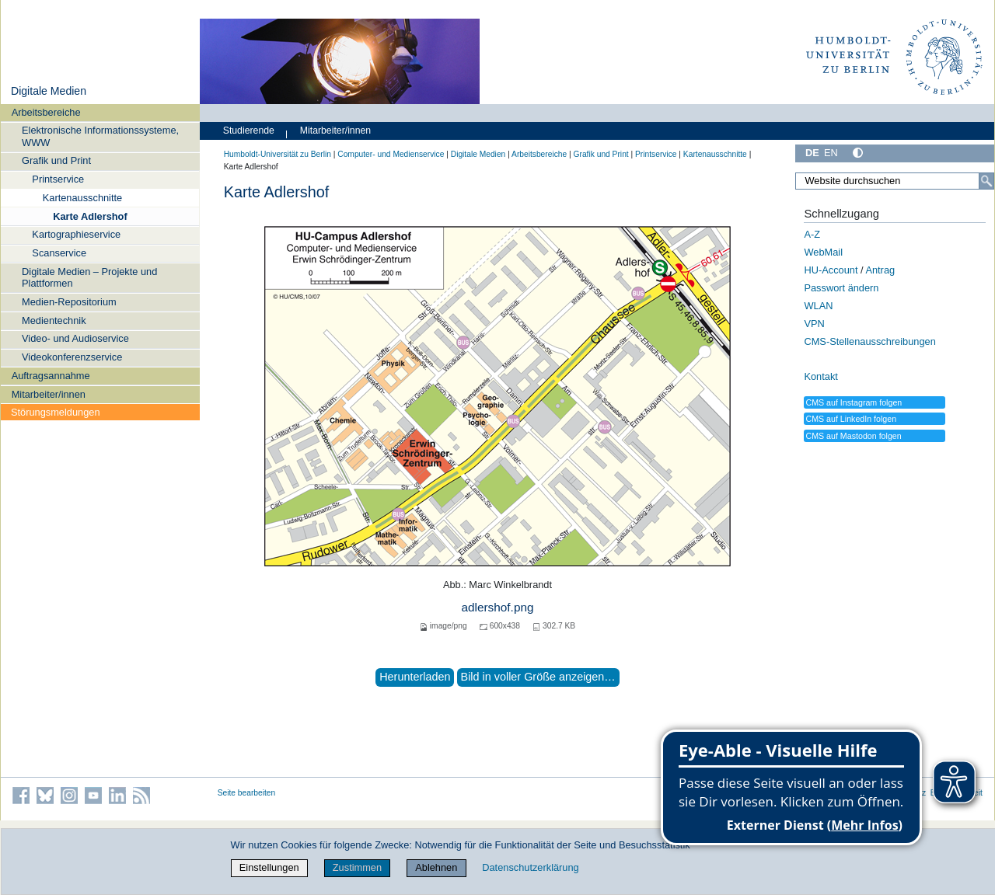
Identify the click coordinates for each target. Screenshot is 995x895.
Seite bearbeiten (247, 793)
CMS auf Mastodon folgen (853, 436)
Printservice (58, 179)
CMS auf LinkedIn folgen (850, 418)
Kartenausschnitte (82, 198)
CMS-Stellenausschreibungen (869, 341)
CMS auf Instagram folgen (853, 402)
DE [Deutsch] (812, 152)
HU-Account (830, 270)
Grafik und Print (56, 160)
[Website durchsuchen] (894, 181)
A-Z (812, 234)
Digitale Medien (48, 91)
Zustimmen (357, 867)
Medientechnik (54, 320)
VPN (814, 323)
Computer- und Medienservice (390, 154)
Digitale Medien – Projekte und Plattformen (89, 277)
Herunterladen (414, 676)
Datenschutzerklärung (530, 867)
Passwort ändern (841, 288)
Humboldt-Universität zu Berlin (277, 154)
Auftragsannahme (51, 375)
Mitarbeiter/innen (49, 394)
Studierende (248, 130)
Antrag (880, 270)
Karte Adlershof (90, 216)
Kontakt (820, 376)
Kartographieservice (76, 234)
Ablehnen (436, 867)
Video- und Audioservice (75, 338)
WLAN (818, 306)
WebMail (823, 252)
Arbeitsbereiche (46, 112)
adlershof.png (497, 607)
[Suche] (986, 181)
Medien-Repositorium (69, 302)
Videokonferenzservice (72, 357)
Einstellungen (269, 867)
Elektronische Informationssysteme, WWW (100, 136)
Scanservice (59, 253)
